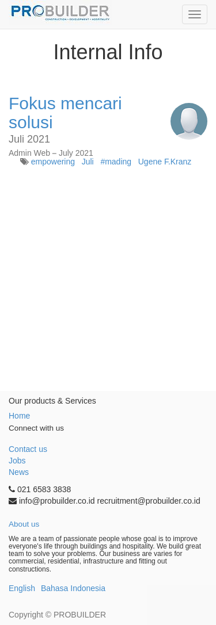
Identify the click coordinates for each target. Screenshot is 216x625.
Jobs (17, 460)
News (19, 472)
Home (19, 415)
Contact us (28, 449)
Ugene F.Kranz (165, 161)
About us (24, 524)
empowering (53, 161)
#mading (115, 161)
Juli (88, 161)
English (22, 588)
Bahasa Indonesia (73, 588)
